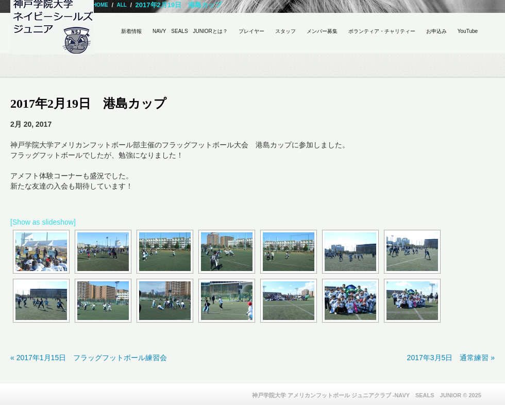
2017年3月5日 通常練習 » (451, 357)
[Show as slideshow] (43, 222)
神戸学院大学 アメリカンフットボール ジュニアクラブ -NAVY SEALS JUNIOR (357, 395)
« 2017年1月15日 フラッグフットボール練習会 (88, 357)
